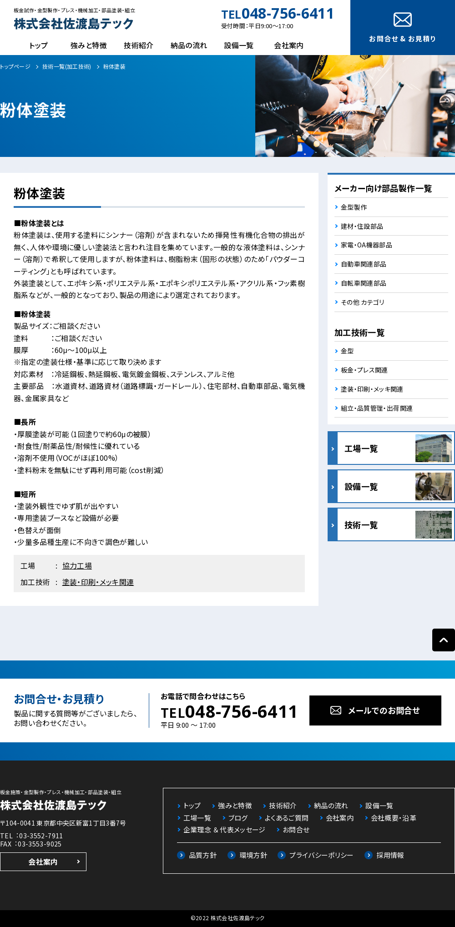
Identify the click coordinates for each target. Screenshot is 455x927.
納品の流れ (189, 45)
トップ (38, 45)
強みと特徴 (89, 45)
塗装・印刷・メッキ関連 (98, 581)
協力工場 (77, 565)
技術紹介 (138, 45)
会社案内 (288, 45)
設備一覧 (238, 45)
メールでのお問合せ (384, 710)
